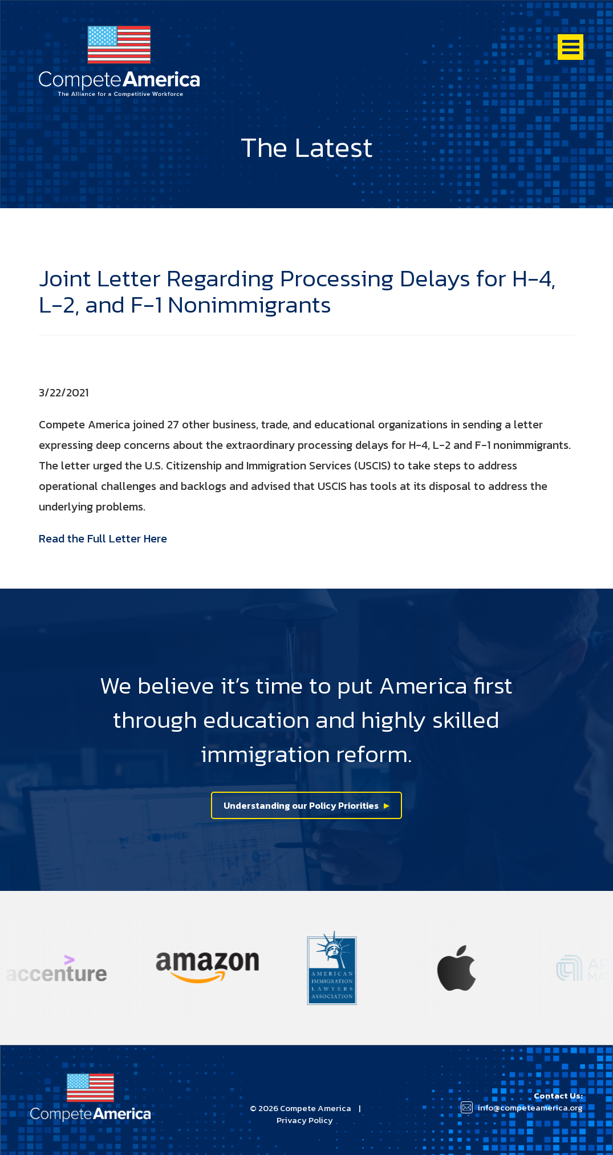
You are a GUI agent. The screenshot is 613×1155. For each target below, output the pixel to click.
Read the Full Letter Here (103, 538)
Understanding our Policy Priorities (301, 805)
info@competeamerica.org (530, 1107)
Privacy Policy (305, 1119)
